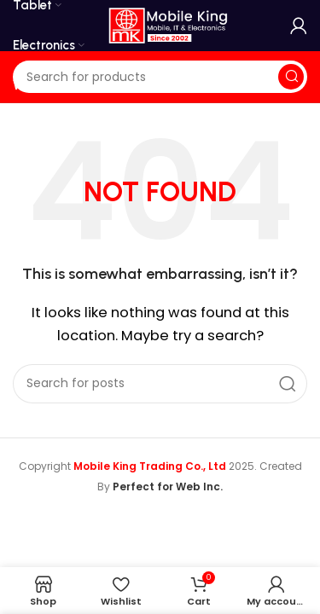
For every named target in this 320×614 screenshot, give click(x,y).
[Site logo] (168, 24)
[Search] (160, 77)
